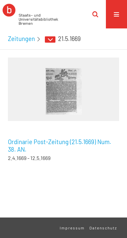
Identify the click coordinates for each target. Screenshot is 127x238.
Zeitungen (21, 38)
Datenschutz (103, 227)
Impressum (72, 227)
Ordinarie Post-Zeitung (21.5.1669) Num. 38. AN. (59, 145)
